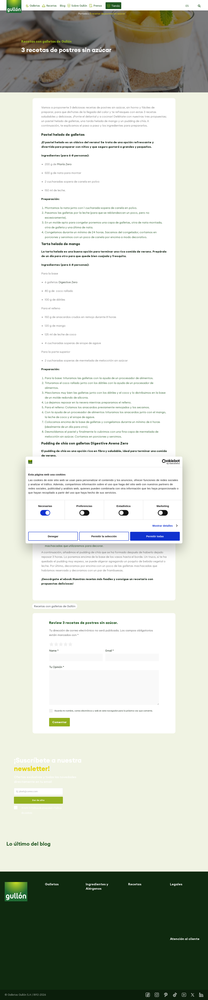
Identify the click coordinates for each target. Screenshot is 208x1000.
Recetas (51, 5)
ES (187, 5)
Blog (62, 5)
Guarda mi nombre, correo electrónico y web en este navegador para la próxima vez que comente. (103, 710)
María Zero (64, 164)
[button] (199, 6)
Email (109, 650)
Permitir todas (155, 536)
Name (54, 650)
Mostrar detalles (162, 525)
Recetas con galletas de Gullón (46, 41)
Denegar (53, 536)
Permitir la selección (104, 536)
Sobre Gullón (79, 5)
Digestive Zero (68, 282)
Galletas (35, 5)
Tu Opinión (56, 667)
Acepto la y (41, 810)
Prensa (97, 5)
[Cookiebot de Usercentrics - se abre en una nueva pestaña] (164, 461)
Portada (83, 13)
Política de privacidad (41, 807)
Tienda (115, 5)
